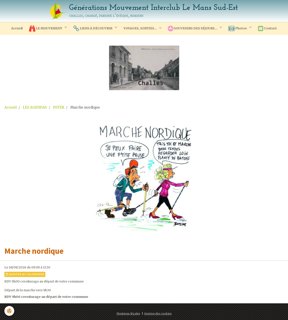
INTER (58, 107)
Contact (267, 28)
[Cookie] (9, 311)
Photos (237, 28)
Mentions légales (128, 313)
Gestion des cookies (158, 313)
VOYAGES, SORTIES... (140, 28)
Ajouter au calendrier (25, 274)
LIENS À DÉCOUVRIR (93, 28)
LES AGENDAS (35, 107)
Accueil (17, 28)
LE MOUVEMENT (46, 28)
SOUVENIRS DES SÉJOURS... (193, 28)
